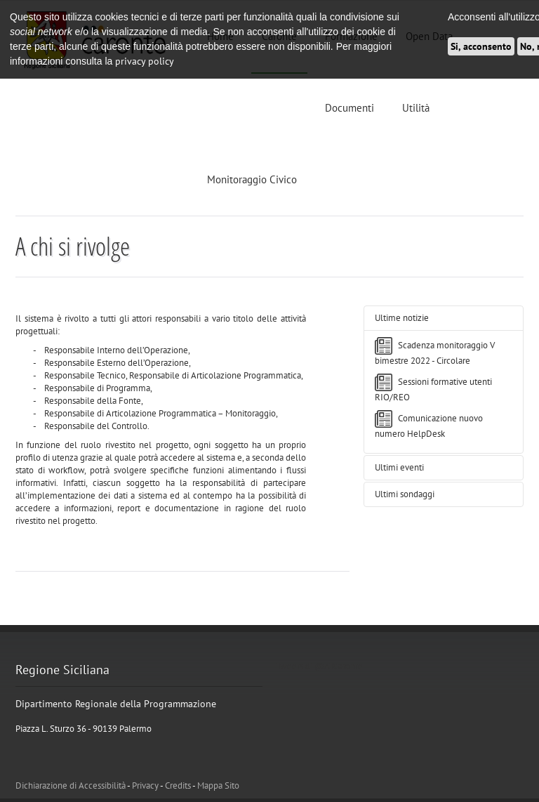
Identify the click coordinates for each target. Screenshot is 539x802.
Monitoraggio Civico (252, 179)
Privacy (145, 785)
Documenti (349, 107)
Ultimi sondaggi (404, 494)
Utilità (416, 107)
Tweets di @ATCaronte (320, 666)
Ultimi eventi (399, 467)
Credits (178, 785)
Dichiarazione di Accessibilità (70, 785)
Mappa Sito (218, 785)
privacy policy (144, 61)
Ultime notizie (402, 318)
